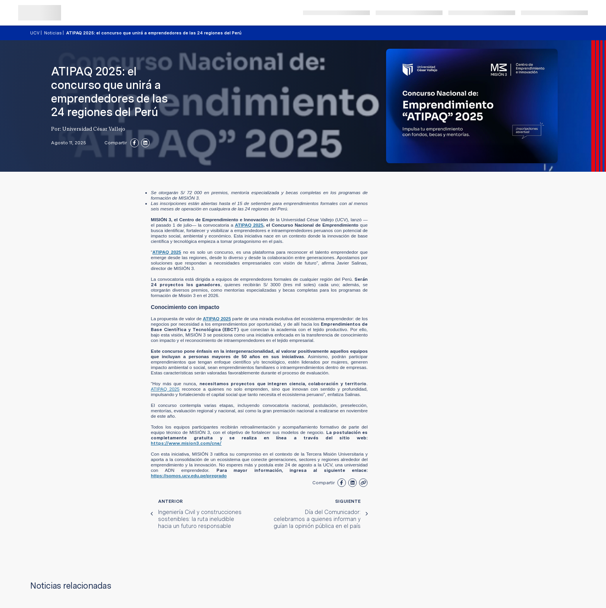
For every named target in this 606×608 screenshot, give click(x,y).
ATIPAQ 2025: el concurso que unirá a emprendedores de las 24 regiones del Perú (154, 33)
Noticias (52, 33)
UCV (34, 33)
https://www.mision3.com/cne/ (186, 443)
